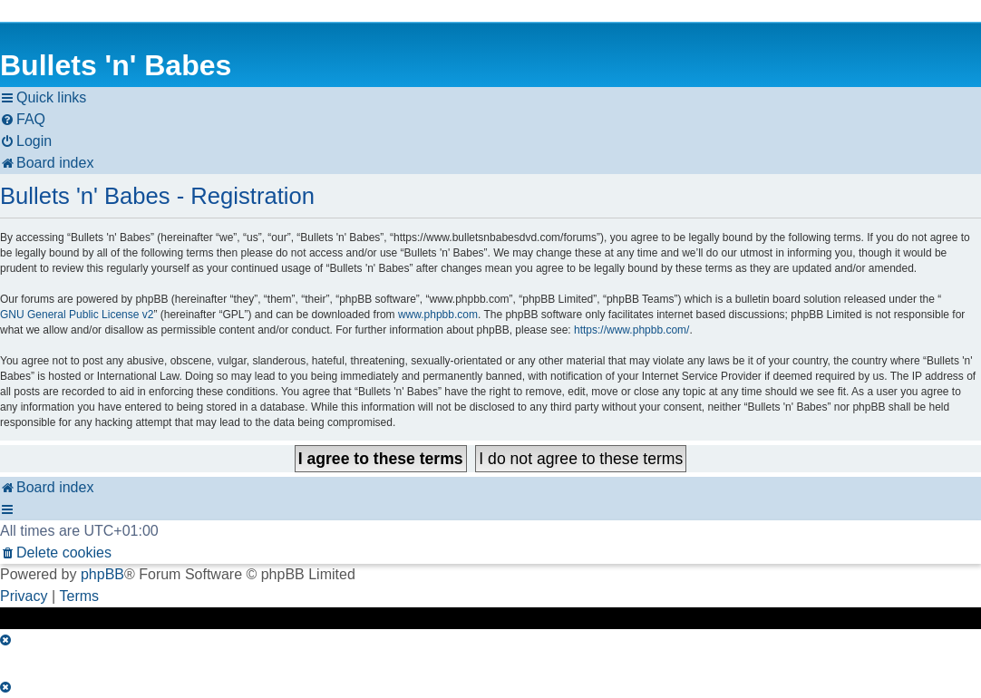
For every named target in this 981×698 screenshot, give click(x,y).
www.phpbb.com (438, 314)
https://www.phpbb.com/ (631, 330)
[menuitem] (22, 120)
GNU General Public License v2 (76, 314)
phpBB (102, 574)
